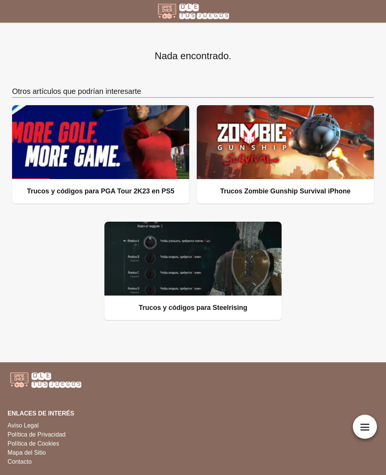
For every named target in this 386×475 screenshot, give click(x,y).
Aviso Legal (23, 425)
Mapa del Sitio (27, 452)
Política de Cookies (33, 443)
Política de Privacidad (37, 434)
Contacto (20, 461)
